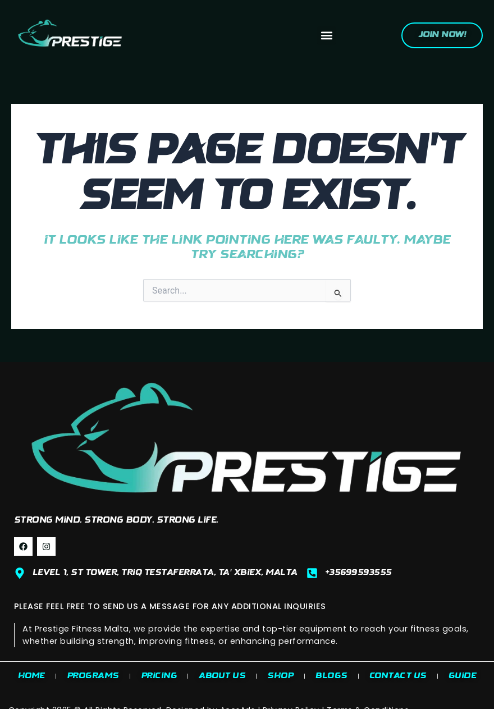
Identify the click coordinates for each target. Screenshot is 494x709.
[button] (326, 35)
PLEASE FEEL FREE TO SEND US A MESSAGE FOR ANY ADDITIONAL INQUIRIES (170, 606)
